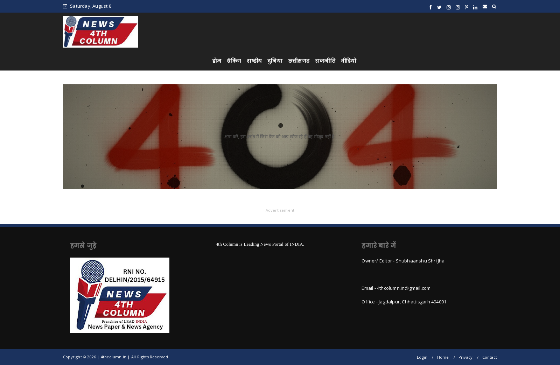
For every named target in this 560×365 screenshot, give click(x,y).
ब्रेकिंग (234, 60)
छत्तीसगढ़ (298, 60)
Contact (489, 357)
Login (422, 357)
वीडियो (349, 60)
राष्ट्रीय (254, 60)
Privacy (465, 357)
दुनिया (274, 60)
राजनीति (325, 60)
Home (443, 357)
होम (216, 60)
